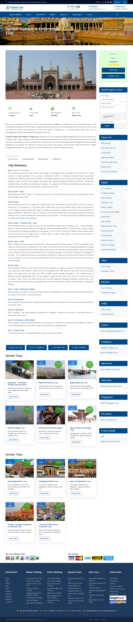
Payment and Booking (109, 162)
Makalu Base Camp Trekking (53, 601)
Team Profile (105, 144)
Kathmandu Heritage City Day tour (97, 579)
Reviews (117, 2)
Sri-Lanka (9, 602)
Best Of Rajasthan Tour (80, 481)
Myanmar (9, 594)
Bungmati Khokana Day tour (75, 579)
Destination (41, 15)
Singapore (9, 599)
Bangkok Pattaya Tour (109, 348)
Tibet (7, 581)
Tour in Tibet (106, 267)
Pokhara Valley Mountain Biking (76, 602)
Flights (53, 15)
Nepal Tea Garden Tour (75, 598)
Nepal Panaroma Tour (48, 382)
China (7, 589)
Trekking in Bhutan (108, 293)
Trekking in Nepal (107, 193)
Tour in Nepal (106, 189)
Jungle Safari (105, 217)
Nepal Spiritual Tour (79, 382)
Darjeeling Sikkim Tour (48, 481)
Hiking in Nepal (106, 207)
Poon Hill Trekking (32, 600)
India (89, 28)
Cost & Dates (43, 159)
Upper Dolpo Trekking (54, 593)
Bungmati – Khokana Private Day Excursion (17, 383)
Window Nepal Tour (16, 428)
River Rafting (105, 222)
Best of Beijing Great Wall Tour (112, 331)
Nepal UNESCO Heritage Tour (80, 429)
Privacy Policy (106, 167)
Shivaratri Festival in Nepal (50, 428)
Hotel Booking (106, 236)
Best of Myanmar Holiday (110, 370)
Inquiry (97, 619)
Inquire (27, 363)
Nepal (7, 578)
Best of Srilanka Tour (109, 420)
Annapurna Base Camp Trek (33, 585)
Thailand (8, 591)
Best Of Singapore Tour (110, 403)
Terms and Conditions (109, 172)
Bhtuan (8, 584)
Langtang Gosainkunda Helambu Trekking (33, 594)
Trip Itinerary (13, 159)
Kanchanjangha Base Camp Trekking (54, 597)
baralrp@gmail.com (110, 611)
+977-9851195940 (73, 9)
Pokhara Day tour (94, 588)
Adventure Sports (107, 240)
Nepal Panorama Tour (75, 583)
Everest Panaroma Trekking (32, 589)
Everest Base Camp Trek (34, 578)
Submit (108, 126)
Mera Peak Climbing (53, 578)
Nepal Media (46, 619)
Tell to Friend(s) (36, 347)
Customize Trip (58, 347)
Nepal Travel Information (110, 442)
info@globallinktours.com (97, 9)
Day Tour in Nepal (108, 245)
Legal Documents (107, 158)
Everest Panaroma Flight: (110, 212)
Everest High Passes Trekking (53, 585)
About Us (64, 15)
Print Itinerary (79, 347)
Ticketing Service (107, 231)
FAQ (124, 2)
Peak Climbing (106, 198)
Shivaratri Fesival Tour (75, 591)
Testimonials (105, 153)
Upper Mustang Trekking (34, 603)
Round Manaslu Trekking (34, 598)
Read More (13, 397)
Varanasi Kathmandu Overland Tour (48, 525)
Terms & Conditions (116, 586)
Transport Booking (108, 250)
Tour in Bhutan (106, 288)
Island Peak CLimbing (54, 581)
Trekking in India (107, 314)
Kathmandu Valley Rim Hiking (96, 601)
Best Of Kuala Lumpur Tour (111, 386)
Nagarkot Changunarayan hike (97, 591)
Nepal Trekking (16, 15)
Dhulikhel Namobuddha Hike (96, 596)
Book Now (113, 70)
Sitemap (112, 584)
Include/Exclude (28, 159)
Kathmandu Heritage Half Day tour (97, 584)
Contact (90, 15)
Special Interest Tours (109, 226)
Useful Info (56, 159)
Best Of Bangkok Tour (109, 353)
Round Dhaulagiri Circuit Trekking (55, 589)
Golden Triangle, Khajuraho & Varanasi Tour (20, 525)
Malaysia (8, 597)
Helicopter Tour (107, 203)
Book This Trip (15, 347)
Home (84, 28)
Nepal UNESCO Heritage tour (76, 595)
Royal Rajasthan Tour (17, 481)
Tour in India (96, 28)
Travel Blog (113, 578)
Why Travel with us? (108, 148)
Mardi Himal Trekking (33, 581)
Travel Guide (77, 15)
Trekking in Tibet (107, 271)
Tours (29, 15)
